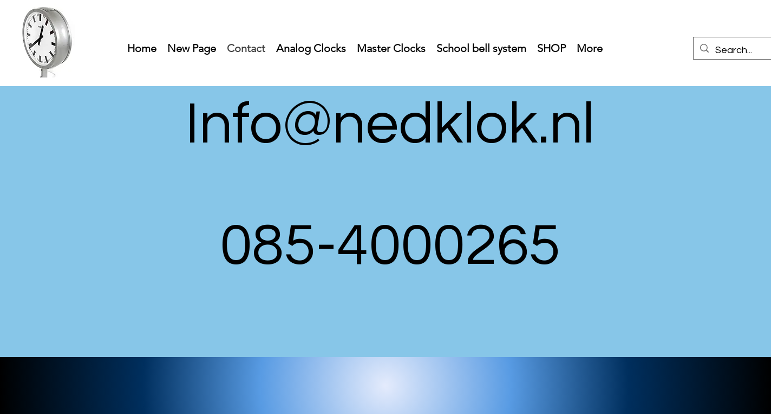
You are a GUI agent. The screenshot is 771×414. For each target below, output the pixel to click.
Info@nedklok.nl (389, 124)
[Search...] (739, 50)
